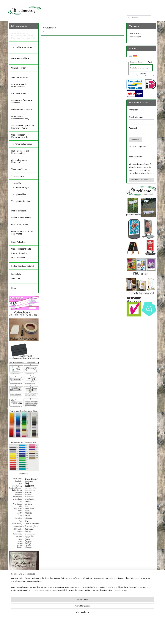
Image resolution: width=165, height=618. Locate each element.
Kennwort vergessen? (138, 146)
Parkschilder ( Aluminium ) (22, 266)
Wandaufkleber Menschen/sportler (20, 136)
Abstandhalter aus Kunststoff (19, 161)
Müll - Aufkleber (18, 257)
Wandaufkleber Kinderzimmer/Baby (20, 117)
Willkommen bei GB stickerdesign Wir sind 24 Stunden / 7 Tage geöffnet (23, 35)
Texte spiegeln (17, 176)
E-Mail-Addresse (136, 117)
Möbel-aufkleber (18, 211)
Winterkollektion (18, 68)
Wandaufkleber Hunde (21, 249)
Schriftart (15, 278)
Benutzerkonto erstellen (141, 180)
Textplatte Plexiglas (20, 187)
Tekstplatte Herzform (21, 201)
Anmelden (135, 140)
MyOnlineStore (109, 613)
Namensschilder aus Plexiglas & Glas (20, 152)
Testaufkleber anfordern (22, 47)
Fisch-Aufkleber (18, 242)
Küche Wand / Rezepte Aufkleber (21, 101)
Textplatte (16, 183)
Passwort (133, 128)
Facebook (75, 599)
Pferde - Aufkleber (19, 253)
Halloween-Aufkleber (20, 58)
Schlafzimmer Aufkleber (21, 109)
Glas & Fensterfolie (19, 224)
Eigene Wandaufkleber (21, 217)
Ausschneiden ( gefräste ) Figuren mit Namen (22, 126)
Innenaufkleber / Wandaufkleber (18, 85)
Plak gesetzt (17, 288)
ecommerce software (88, 613)
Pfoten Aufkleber (18, 93)
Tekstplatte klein (18, 194)
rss (80, 613)
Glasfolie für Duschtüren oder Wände (22, 232)
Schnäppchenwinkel (19, 77)
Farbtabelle (16, 274)
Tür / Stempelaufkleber (21, 144)
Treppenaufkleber (19, 169)
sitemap (75, 613)
